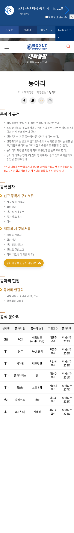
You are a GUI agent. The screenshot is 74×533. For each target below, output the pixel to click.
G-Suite (9, 30)
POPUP (44, 30)
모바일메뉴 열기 (5, 45)
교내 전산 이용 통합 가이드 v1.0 (40, 11)
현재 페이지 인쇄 (50, 100)
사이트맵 (27, 30)
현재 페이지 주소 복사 (41, 100)
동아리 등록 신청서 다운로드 (24, 263)
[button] (66, 10)
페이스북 (24, 100)
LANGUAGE (63, 33)
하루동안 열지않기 (58, 17)
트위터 (32, 100)
